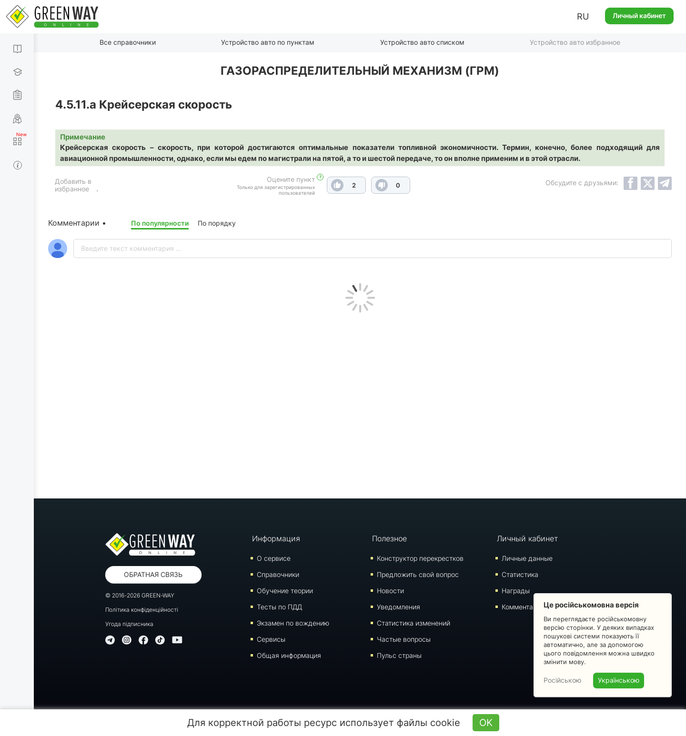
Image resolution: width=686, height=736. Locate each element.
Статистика (520, 574)
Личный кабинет (639, 15)
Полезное (389, 538)
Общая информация (289, 655)
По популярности (160, 223)
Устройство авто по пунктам (267, 42)
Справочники (278, 574)
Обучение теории (285, 590)
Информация (276, 538)
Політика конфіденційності (141, 609)
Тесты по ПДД (279, 606)
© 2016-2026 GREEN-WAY (139, 594)
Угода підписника (129, 623)
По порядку (217, 223)
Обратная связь (153, 574)
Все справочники (128, 42)
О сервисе (274, 558)
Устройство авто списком (422, 42)
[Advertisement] (360, 402)
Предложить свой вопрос (418, 574)
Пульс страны (399, 655)
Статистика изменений (413, 622)
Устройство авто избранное (575, 42)
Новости (390, 590)
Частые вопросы (404, 639)
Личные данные (527, 558)
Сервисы (271, 639)
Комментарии (523, 606)
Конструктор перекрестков (420, 558)
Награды (516, 590)
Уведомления (398, 606)
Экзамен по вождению (293, 622)
